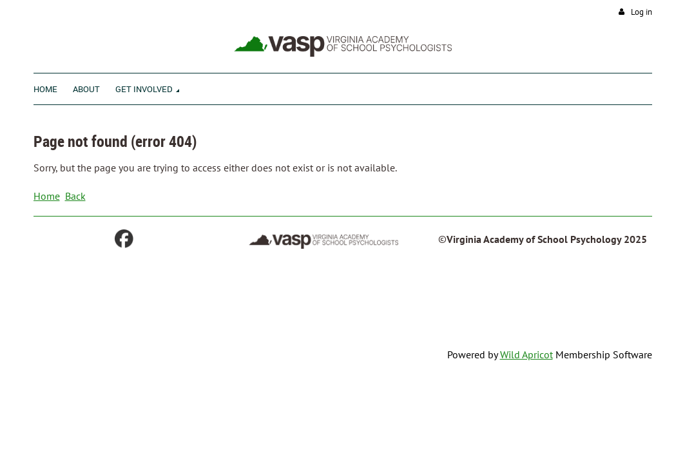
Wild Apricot (526, 354)
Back (75, 195)
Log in (641, 11)
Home (47, 195)
